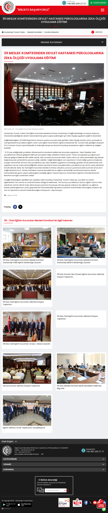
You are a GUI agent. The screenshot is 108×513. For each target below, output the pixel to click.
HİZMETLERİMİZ (98, 2)
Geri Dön (96, 32)
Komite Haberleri (52, 32)
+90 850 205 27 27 (76, 3)
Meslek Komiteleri (35, 32)
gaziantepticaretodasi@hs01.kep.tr (27, 454)
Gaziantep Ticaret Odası (13, 32)
